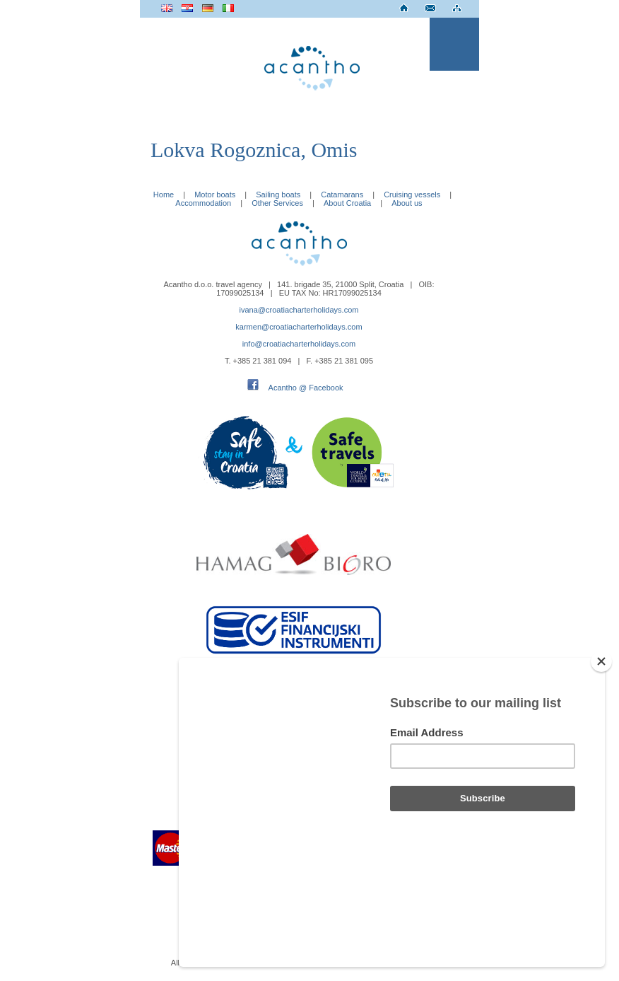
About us (406, 203)
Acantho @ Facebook (306, 387)
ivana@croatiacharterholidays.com (299, 310)
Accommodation (203, 203)
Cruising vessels (412, 194)
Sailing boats (278, 194)
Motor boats (214, 194)
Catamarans (342, 194)
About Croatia (347, 203)
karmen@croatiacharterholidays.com (298, 327)
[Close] (601, 737)
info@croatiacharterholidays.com (298, 343)
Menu (454, 44)
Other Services (277, 203)
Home (163, 194)
